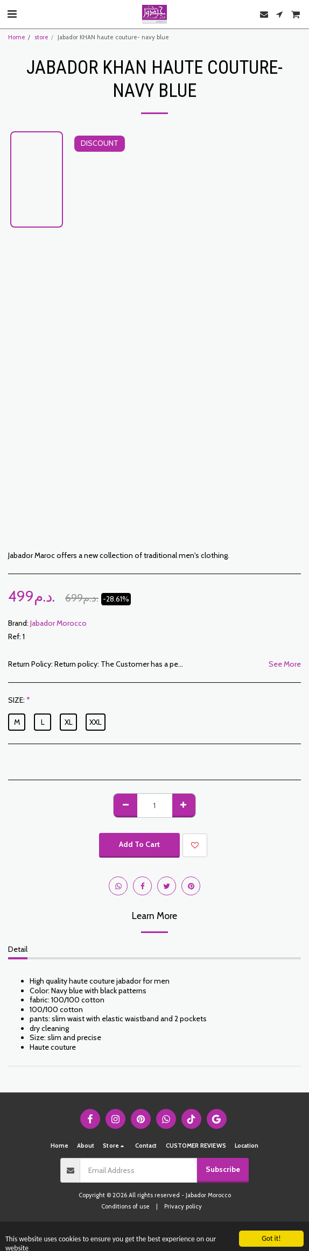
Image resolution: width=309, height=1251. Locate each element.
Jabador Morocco (58, 623)
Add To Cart (139, 844)
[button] (12, 14)
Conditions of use (125, 1206)
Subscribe (223, 1169)
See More (285, 664)
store (41, 37)
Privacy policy (183, 1206)
